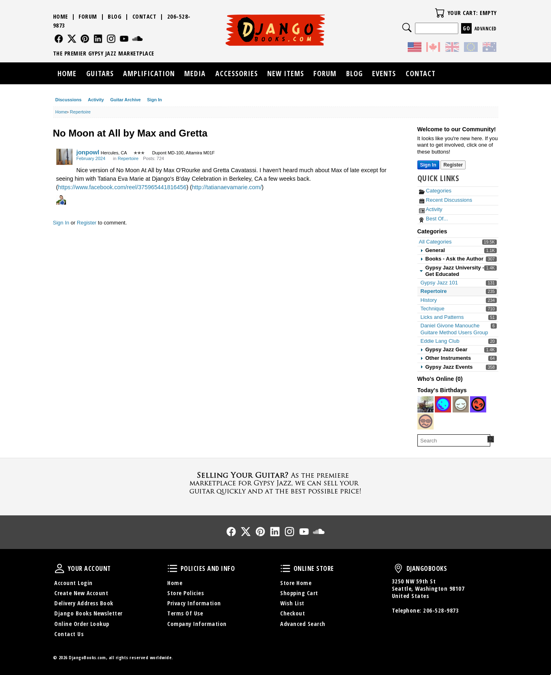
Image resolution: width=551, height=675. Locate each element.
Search (406, 27)
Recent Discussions (445, 200)
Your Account (59, 568)
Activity (96, 99)
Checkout (292, 613)
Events (384, 73)
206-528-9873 (441, 610)
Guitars (100, 73)
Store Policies (185, 593)
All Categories (435, 242)
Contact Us (68, 634)
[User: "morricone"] (425, 404)
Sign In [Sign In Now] (428, 165)
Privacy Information (194, 603)
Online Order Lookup (81, 624)
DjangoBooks (398, 568)
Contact (144, 16)
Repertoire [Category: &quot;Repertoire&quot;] (128, 158)
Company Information (197, 624)
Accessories (236, 73)
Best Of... (433, 219)
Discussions (68, 99)
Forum (88, 16)
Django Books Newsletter (88, 613)
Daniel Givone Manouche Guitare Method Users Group (454, 329)
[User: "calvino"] (478, 404)
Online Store (285, 568)
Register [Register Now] (453, 165)
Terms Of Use (185, 613)
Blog (114, 16)
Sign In (154, 99)
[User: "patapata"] (443, 404)
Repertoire (434, 291)
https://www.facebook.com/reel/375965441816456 (122, 187)
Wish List (292, 603)
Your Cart (439, 12)
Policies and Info (172, 568)
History (429, 300)
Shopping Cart (299, 593)
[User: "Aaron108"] (461, 404)
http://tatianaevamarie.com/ (227, 187)
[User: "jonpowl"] (64, 157)
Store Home (295, 583)
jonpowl (88, 152)
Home (60, 16)
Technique (433, 308)
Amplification (149, 73)
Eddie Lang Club (440, 341)
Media (195, 73)
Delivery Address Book (83, 603)
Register (86, 223)
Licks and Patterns (442, 317)
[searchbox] (453, 440)
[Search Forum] (490, 439)
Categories (435, 191)
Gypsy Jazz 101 (439, 283)
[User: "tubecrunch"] (425, 421)
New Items (285, 73)
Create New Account (81, 593)
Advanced (485, 29)
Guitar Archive (125, 99)
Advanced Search (302, 624)
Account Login (73, 583)
